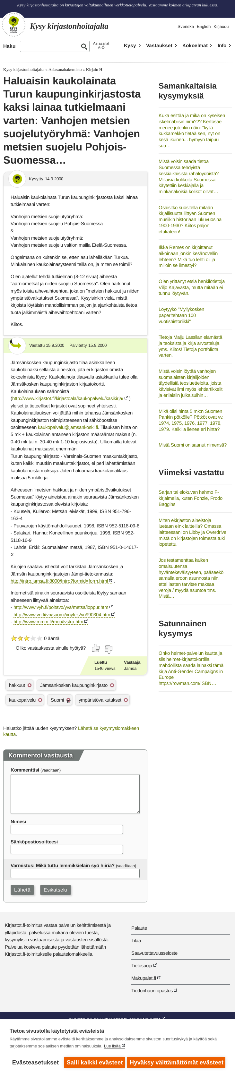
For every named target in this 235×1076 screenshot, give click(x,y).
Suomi (57, 700)
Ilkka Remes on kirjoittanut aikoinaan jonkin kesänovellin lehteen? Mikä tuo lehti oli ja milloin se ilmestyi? (188, 256)
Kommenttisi (25, 770)
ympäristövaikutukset (100, 700)
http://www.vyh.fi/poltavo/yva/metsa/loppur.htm (60, 607)
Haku (9, 46)
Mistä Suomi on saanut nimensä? (193, 445)
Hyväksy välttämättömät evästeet (177, 1062)
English (204, 26)
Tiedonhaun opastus (152, 990)
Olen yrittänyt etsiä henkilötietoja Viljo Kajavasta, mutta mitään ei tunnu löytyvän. (192, 287)
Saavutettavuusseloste (154, 953)
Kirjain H (94, 69)
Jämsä (130, 668)
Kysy (130, 45)
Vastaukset (159, 45)
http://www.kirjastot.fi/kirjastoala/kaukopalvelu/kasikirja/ (67, 398)
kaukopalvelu (22, 700)
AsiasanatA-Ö (101, 45)
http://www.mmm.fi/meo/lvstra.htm (48, 621)
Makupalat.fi (143, 978)
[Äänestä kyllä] (96, 648)
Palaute (139, 928)
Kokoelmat (195, 45)
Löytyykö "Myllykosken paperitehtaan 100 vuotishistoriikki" (181, 315)
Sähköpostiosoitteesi (34, 841)
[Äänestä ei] (108, 649)
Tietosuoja (141, 965)
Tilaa (136, 940)
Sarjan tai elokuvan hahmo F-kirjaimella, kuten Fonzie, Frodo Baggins (190, 498)
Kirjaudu (221, 26)
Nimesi (18, 821)
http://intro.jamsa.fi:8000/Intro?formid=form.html (59, 581)
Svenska (186, 26)
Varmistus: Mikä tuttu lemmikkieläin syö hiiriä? (63, 865)
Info (222, 45)
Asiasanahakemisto (65, 69)
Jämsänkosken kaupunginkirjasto (74, 685)
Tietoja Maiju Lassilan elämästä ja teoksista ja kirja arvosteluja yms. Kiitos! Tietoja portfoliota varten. (190, 346)
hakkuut (17, 685)
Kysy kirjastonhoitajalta (23, 69)
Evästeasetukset (35, 1062)
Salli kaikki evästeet (94, 1062)
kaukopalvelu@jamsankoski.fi (68, 427)
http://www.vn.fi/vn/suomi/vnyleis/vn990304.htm (61, 614)
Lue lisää (112, 1047)
